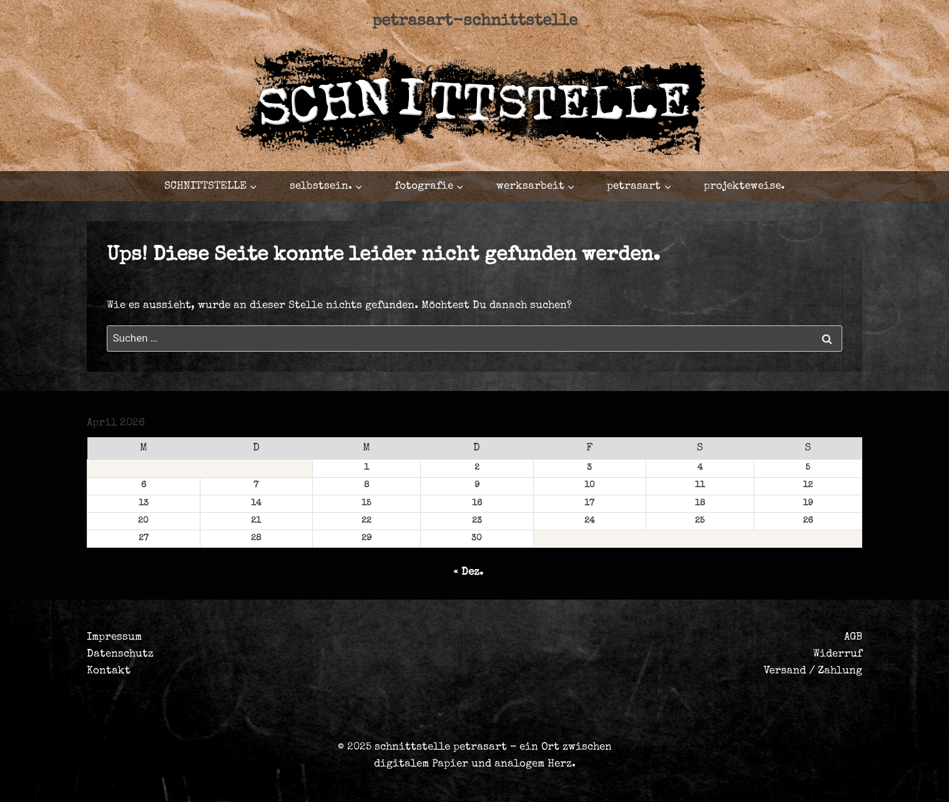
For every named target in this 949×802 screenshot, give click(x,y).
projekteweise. (744, 186)
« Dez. (468, 572)
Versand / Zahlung (813, 671)
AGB (853, 637)
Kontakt (108, 671)
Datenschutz (120, 654)
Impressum (114, 637)
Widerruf (837, 654)
